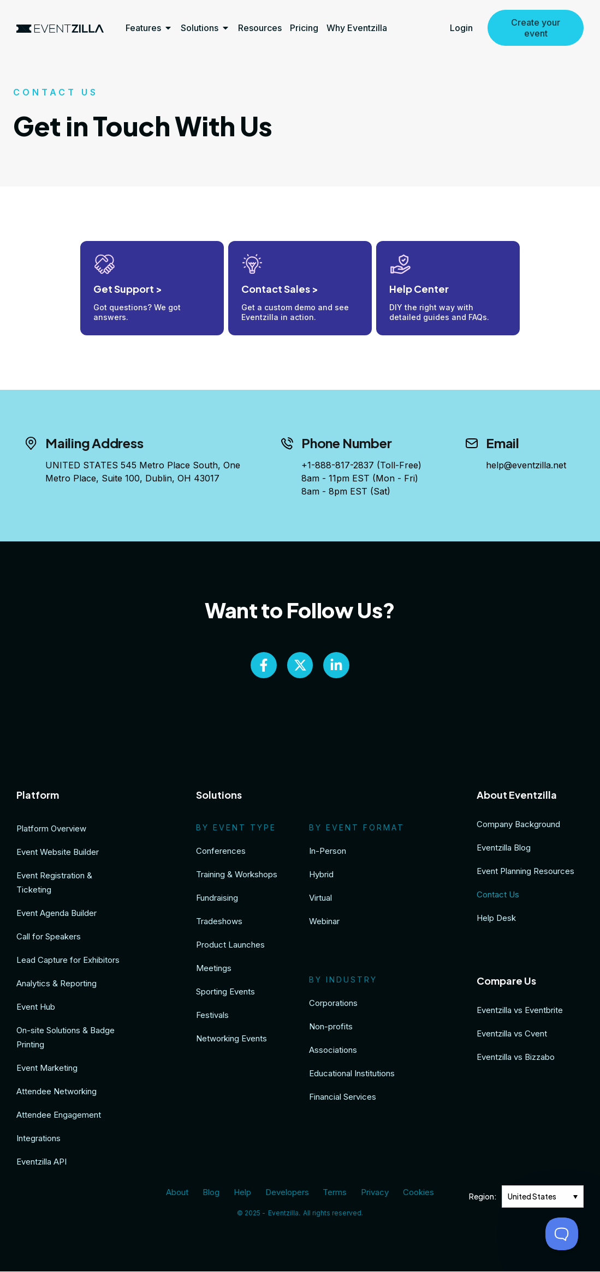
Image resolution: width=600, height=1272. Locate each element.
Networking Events (231, 1039)
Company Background (518, 825)
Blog (213, 1193)
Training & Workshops (236, 875)
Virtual (320, 899)
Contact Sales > (279, 288)
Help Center (419, 288)
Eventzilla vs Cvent (512, 1034)
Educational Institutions (352, 1074)
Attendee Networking (56, 1092)
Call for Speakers (48, 937)
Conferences (221, 852)
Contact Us (498, 895)
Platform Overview (51, 829)
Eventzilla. (284, 1213)
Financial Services (342, 1098)
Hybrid (321, 875)
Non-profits (331, 1027)
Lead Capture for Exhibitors (68, 961)
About (180, 1193)
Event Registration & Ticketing (54, 883)
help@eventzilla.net (526, 465)
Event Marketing (47, 1069)
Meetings (213, 969)
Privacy (373, 1193)
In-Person (327, 852)
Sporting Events (225, 992)
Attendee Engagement (58, 1116)
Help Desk (496, 919)
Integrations (38, 1139)
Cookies (415, 1193)
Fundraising (217, 899)
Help (243, 1193)
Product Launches (230, 946)
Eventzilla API (41, 1163)
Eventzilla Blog (504, 848)
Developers (287, 1193)
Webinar (324, 922)
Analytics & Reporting (56, 984)
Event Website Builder (57, 853)
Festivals (212, 1016)
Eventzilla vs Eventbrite (520, 1011)
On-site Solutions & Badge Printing (65, 1038)
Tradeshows (219, 922)
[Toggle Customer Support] (561, 1233)
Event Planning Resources (525, 872)
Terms (334, 1193)
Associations (333, 1051)
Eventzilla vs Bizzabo (516, 1058)
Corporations (333, 1004)
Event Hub (35, 1008)
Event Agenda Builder (56, 914)
